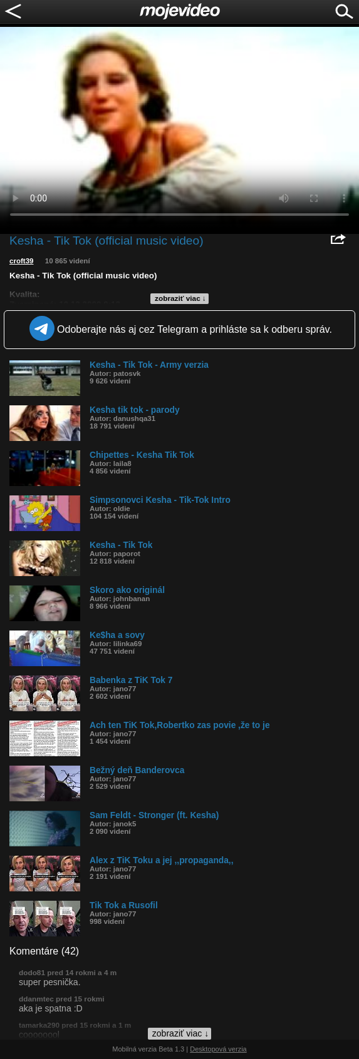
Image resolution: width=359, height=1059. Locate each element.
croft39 (21, 261)
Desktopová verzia (218, 1049)
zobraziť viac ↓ (180, 298)
